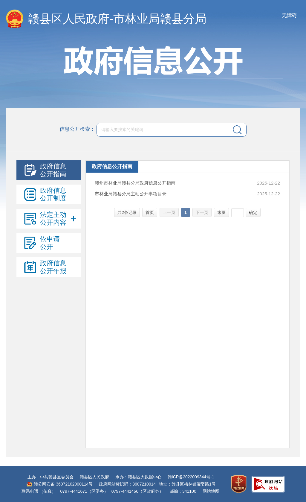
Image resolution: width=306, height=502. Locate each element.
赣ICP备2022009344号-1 (191, 476)
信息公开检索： (77, 129)
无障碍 (289, 15)
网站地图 (211, 491)
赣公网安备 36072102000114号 (63, 484)
